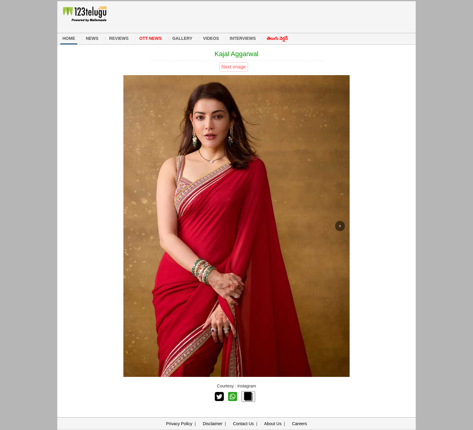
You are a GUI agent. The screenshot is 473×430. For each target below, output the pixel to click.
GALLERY (182, 38)
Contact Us (243, 423)
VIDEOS (211, 38)
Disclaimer (212, 423)
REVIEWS (119, 38)
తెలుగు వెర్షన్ (277, 38)
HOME (68, 38)
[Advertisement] (233, 16)
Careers (299, 423)
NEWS (92, 38)
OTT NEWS (150, 38)
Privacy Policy (179, 423)
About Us (273, 423)
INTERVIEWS (243, 38)
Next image (233, 66)
